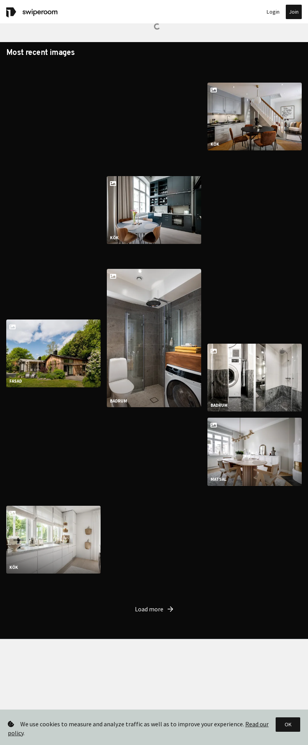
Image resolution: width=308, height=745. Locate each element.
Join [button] (294, 11)
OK (288, 724)
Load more (154, 596)
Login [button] (273, 11)
